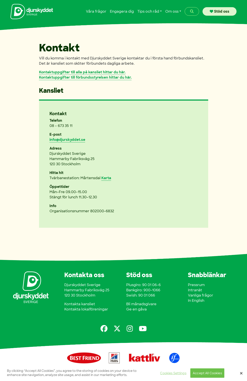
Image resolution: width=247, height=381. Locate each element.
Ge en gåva (136, 309)
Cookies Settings (173, 374)
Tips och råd (148, 11)
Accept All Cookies (207, 374)
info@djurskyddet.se (67, 139)
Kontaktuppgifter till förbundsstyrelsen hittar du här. (85, 77)
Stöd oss (219, 11)
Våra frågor (96, 11)
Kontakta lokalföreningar (86, 309)
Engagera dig (122, 11)
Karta (106, 178)
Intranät (195, 290)
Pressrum (196, 285)
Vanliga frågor (200, 295)
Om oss (172, 11)
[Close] (241, 374)
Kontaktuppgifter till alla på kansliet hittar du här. (82, 72)
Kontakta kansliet (79, 304)
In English (196, 300)
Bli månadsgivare (141, 304)
